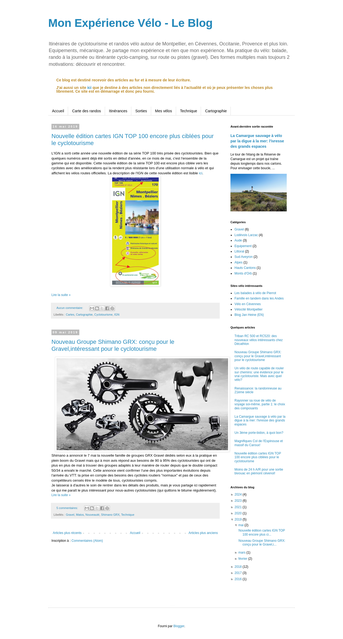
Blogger (178, 626)
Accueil (58, 111)
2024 (238, 494)
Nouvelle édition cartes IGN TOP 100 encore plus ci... (261, 532)
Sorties (141, 111)
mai (241, 525)
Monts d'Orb (243, 273)
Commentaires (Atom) (87, 541)
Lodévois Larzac (246, 235)
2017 (238, 573)
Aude (238, 240)
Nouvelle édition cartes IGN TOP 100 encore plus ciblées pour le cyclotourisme (257, 457)
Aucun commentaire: (70, 307)
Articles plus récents (67, 533)
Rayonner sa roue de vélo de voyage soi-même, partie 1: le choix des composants (259, 404)
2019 (238, 519)
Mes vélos (163, 111)
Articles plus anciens (203, 533)
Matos (80, 514)
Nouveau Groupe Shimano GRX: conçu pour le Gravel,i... (261, 542)
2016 (238, 579)
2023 (238, 501)
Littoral (239, 251)
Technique (188, 111)
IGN (116, 314)
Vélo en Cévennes (247, 304)
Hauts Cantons (245, 268)
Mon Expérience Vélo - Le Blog (130, 23)
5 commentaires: (68, 508)
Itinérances (118, 111)
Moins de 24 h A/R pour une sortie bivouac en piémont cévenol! (258, 471)
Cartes (70, 314)
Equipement (243, 246)
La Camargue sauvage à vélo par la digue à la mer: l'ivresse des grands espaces (257, 140)
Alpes (238, 262)
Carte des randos (86, 111)
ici (89, 87)
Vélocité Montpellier (248, 309)
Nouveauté (92, 514)
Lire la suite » (60, 295)
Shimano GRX (110, 514)
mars (242, 552)
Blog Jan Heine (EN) (249, 315)
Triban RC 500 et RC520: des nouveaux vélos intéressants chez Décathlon (258, 340)
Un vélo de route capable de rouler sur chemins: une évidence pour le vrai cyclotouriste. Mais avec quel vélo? (259, 374)
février (243, 559)
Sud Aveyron (243, 257)
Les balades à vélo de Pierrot (255, 293)
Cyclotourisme (103, 314)
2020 (238, 513)
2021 (238, 507)
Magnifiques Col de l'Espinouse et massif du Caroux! (258, 443)
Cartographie (216, 111)
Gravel (70, 514)
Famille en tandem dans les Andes (259, 298)
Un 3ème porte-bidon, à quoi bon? (258, 433)
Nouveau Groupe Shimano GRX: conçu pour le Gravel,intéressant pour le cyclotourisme (112, 345)
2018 (238, 567)
